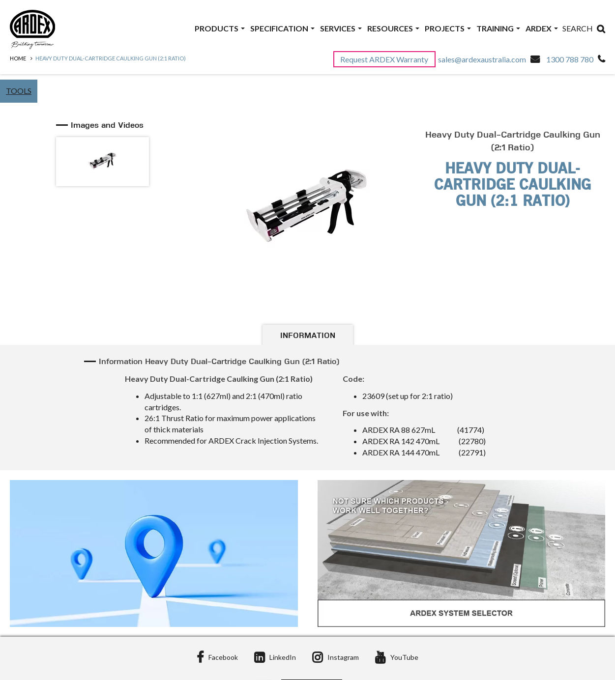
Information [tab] (307, 336)
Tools (18, 90)
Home (18, 58)
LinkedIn (275, 657)
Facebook (217, 657)
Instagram (335, 657)
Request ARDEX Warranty (385, 59)
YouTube (396, 657)
